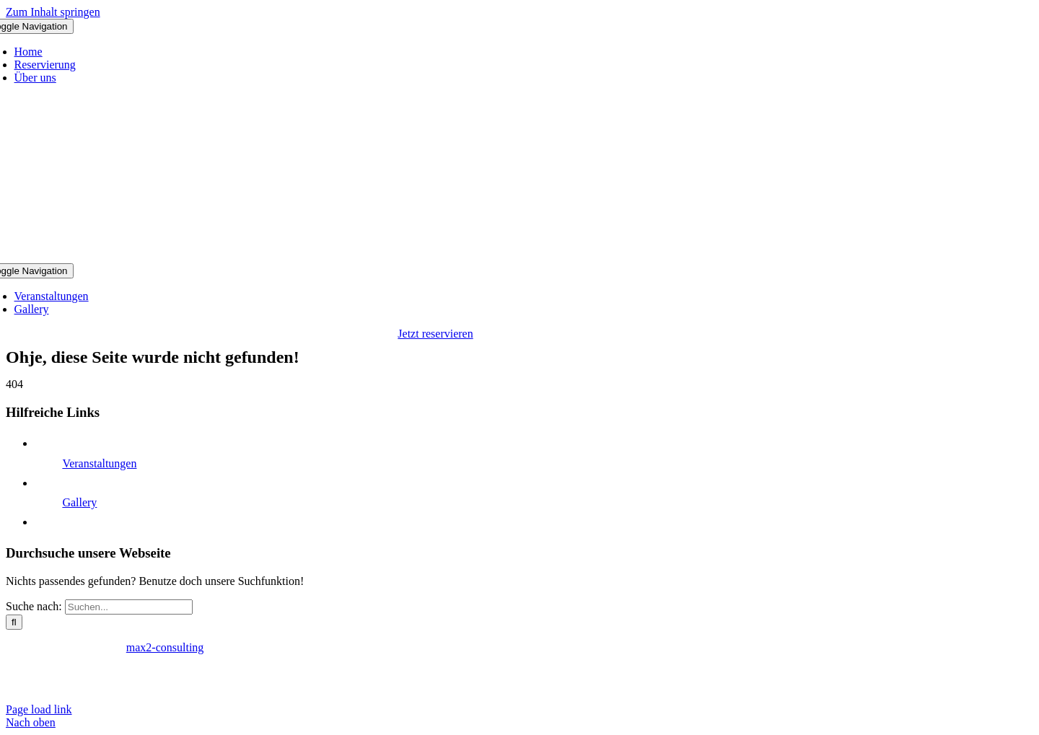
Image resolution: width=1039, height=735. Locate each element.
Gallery (79, 502)
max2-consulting (165, 647)
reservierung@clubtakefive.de (239, 685)
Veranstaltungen (99, 463)
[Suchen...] (129, 607)
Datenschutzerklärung (98, 672)
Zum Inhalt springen (53, 12)
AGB (169, 672)
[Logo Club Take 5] (436, 256)
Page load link (39, 709)
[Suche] (14, 622)
